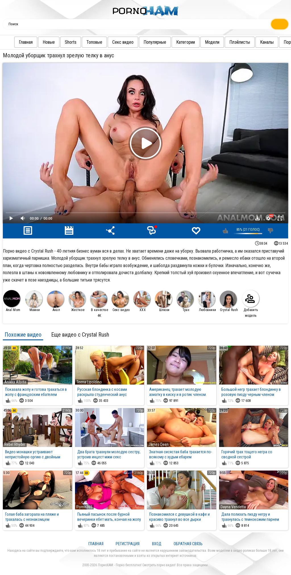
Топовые (94, 42)
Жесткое (77, 301)
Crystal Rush (229, 301)
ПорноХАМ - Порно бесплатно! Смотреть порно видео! (137, 565)
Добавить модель (250, 304)
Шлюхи (163, 301)
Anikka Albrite (15, 382)
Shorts (70, 42)
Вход (156, 544)
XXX (141, 301)
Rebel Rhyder (14, 444)
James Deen (158, 444)
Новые (49, 42)
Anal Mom (11, 301)
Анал (55, 301)
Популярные (155, 42)
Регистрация (128, 544)
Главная (26, 42)
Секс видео (123, 42)
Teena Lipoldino (89, 382)
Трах (185, 301)
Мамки (33, 301)
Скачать (257, 218)
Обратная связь (188, 544)
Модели (212, 42)
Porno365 (84, 507)
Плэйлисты (239, 42)
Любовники (207, 301)
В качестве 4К (99, 304)
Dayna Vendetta (233, 507)
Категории (185, 42)
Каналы (267, 42)
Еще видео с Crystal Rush (80, 334)
